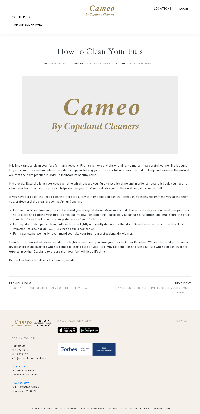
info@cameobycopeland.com (29, 358)
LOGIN (183, 9)
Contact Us (18, 346)
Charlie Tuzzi (59, 63)
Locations (163, 9)
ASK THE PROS (21, 17)
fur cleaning (100, 63)
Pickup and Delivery (28, 25)
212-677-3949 (20, 350)
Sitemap (114, 408)
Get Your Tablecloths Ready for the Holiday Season (53, 288)
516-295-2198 (20, 354)
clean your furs (139, 63)
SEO (140, 408)
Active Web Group (159, 408)
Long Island (19, 366)
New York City (20, 383)
